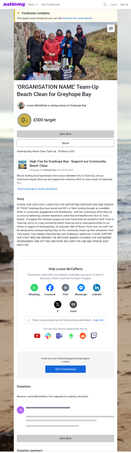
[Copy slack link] (48, 336)
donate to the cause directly (77, 18)
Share (65, 143)
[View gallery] (111, 28)
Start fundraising (65, 369)
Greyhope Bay (49, 170)
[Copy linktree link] (71, 337)
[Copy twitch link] (94, 336)
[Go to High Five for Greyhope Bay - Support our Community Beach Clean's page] (22, 164)
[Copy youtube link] (37, 336)
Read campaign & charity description (37, 188)
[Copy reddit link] (83, 336)
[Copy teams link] (59, 336)
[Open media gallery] (65, 51)
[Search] (105, 4)
